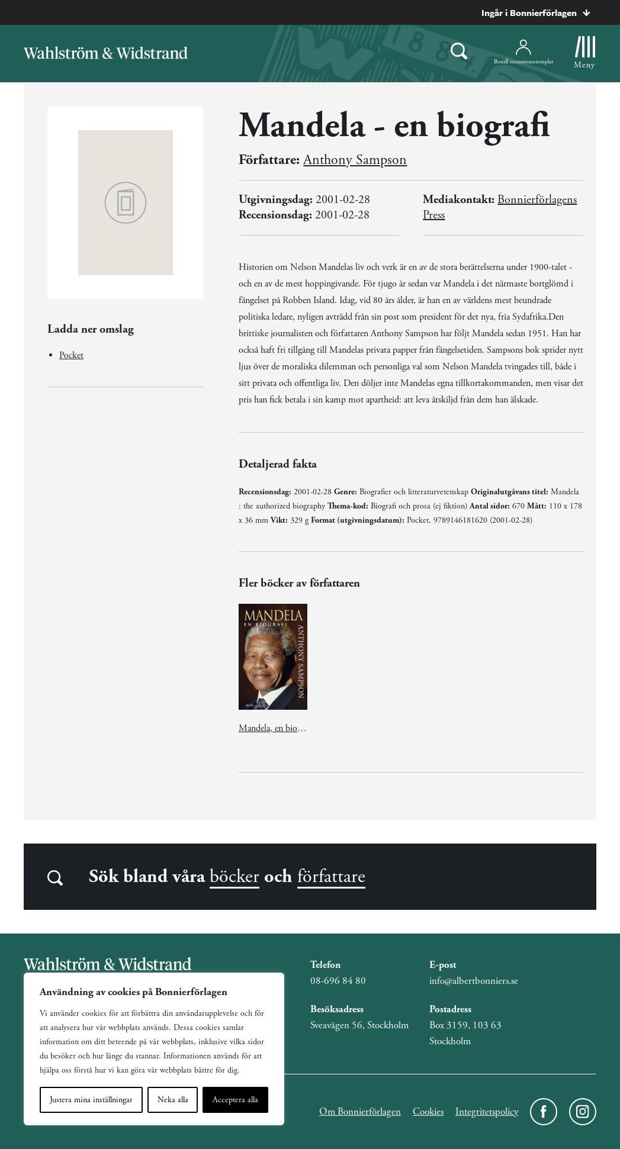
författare (331, 877)
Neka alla (173, 1100)
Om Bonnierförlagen (360, 1111)
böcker (234, 877)
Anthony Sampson (355, 160)
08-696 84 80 (338, 980)
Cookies (428, 1111)
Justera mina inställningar (91, 1100)
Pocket (71, 355)
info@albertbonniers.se (473, 980)
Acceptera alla (235, 1100)
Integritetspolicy (486, 1111)
